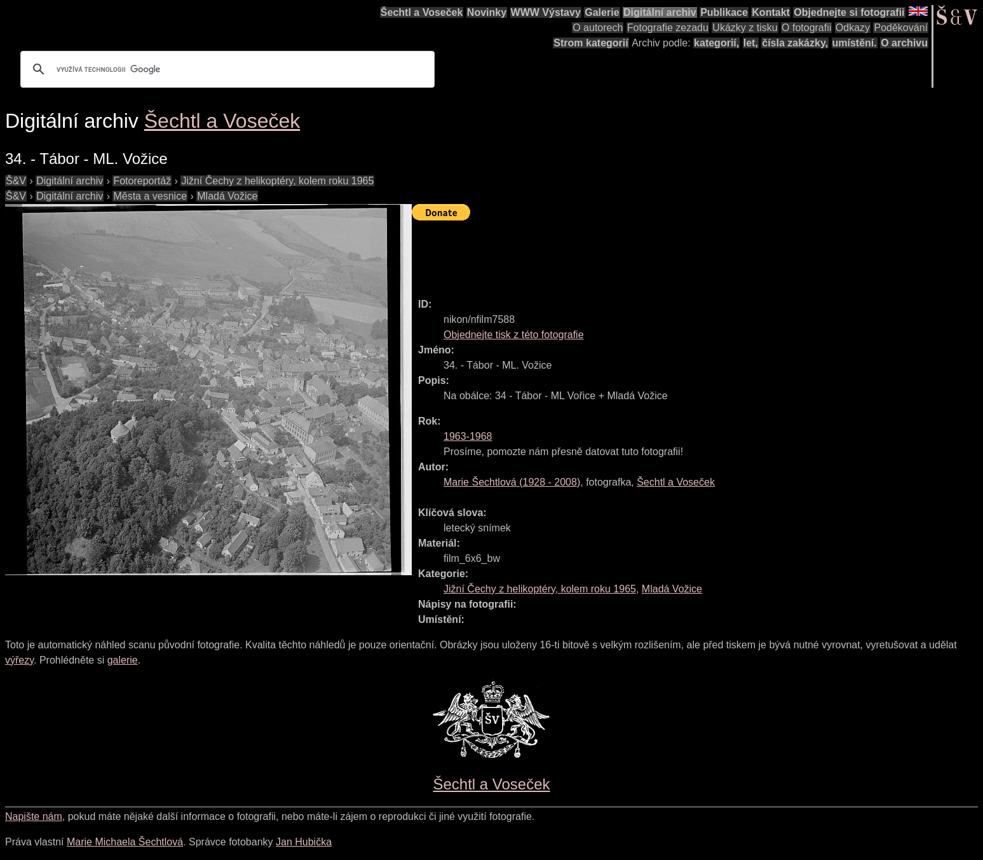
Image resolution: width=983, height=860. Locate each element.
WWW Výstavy (546, 12)
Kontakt (771, 12)
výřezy (19, 660)
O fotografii (806, 27)
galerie (122, 660)
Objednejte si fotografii (849, 12)
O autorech (598, 27)
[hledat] (226, 69)
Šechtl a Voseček (422, 12)
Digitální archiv (659, 12)
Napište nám (33, 816)
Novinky (486, 12)
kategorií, (716, 43)
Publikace (724, 12)
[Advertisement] (643, 253)
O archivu (904, 43)
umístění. (854, 43)
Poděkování (901, 27)
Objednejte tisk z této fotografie (514, 334)
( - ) (512, 482)
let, (750, 43)
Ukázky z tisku (744, 27)
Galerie (602, 12)
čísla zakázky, (795, 43)
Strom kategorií (590, 43)
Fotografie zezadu (667, 27)
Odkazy (853, 27)
